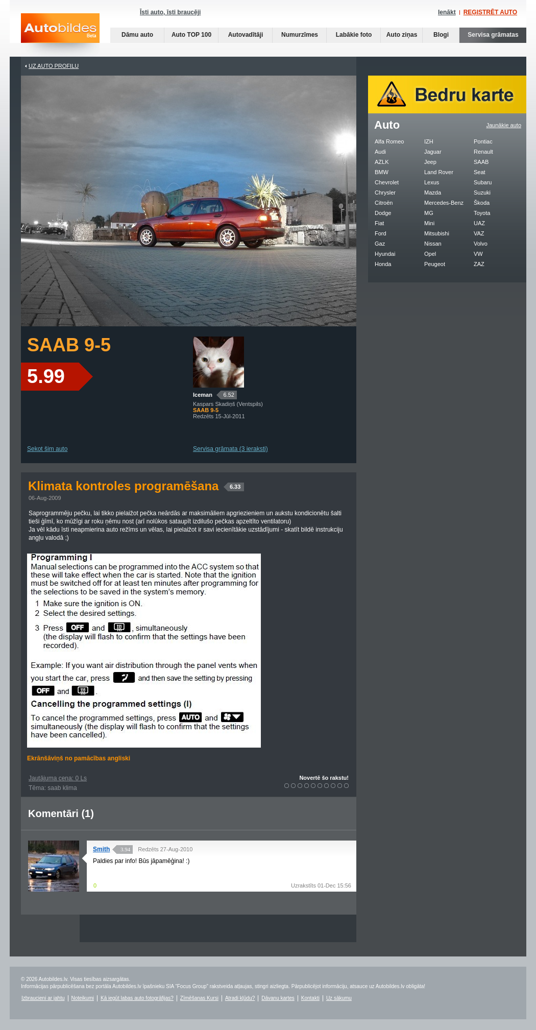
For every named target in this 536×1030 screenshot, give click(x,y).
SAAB (481, 162)
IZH (428, 141)
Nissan (433, 244)
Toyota (482, 213)
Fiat (379, 223)
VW (478, 254)
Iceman (202, 395)
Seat (479, 172)
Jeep (430, 162)
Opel (430, 254)
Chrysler (385, 192)
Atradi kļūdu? (240, 998)
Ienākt (447, 12)
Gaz (380, 244)
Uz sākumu (339, 998)
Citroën (384, 203)
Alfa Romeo (389, 141)
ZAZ (479, 264)
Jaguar (433, 152)
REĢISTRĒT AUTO (490, 12)
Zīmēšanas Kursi (199, 998)
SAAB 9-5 (69, 344)
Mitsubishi (436, 233)
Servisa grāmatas (493, 34)
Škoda (482, 203)
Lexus (431, 182)
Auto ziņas (402, 34)
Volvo (481, 244)
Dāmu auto (137, 34)
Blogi (441, 34)
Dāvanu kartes (277, 998)
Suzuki (482, 192)
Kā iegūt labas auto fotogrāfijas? (137, 998)
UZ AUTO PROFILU (54, 66)
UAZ (479, 223)
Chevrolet (387, 182)
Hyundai (385, 254)
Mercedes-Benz (444, 203)
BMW (381, 172)
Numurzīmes (299, 34)
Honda (383, 264)
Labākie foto (354, 34)
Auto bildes (60, 35)
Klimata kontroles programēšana (136, 486)
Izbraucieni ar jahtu (43, 998)
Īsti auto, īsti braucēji (170, 12)
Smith (101, 849)
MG (428, 213)
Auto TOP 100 (191, 34)
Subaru (483, 182)
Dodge (383, 213)
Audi (380, 152)
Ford (380, 233)
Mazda (432, 192)
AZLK (382, 162)
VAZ (479, 233)
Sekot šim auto (47, 448)
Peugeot (434, 264)
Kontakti (310, 998)
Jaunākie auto (504, 125)
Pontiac (483, 141)
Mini (429, 223)
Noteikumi (82, 998)
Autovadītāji (245, 34)
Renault (483, 152)
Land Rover (438, 172)
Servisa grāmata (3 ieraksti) (230, 448)
